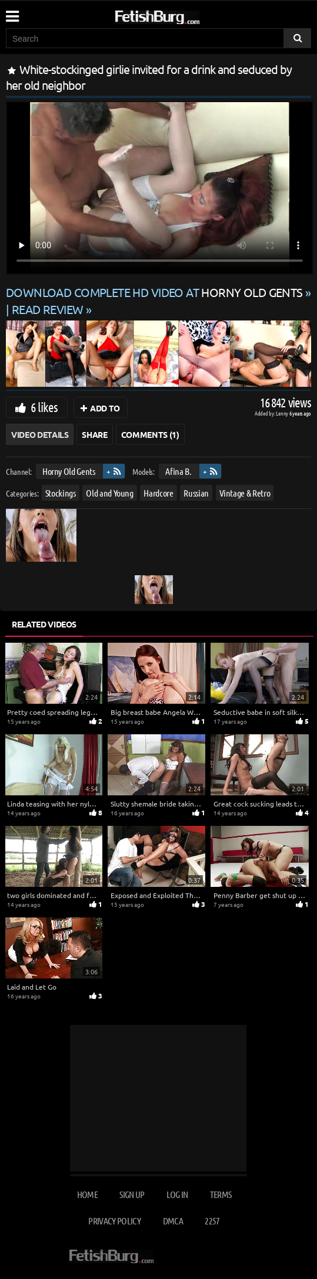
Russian (196, 492)
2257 (212, 1220)
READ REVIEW (48, 309)
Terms (221, 1194)
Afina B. (178, 471)
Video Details (39, 434)
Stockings (60, 492)
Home (87, 1194)
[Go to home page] (179, 15)
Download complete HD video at (155, 292)
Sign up (131, 1194)
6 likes (44, 406)
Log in (177, 1194)
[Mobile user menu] (12, 12)
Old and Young (109, 492)
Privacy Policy (114, 1220)
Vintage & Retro (245, 492)
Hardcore (158, 492)
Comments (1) (150, 434)
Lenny (282, 413)
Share (94, 434)
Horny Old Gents (68, 471)
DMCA (173, 1220)
